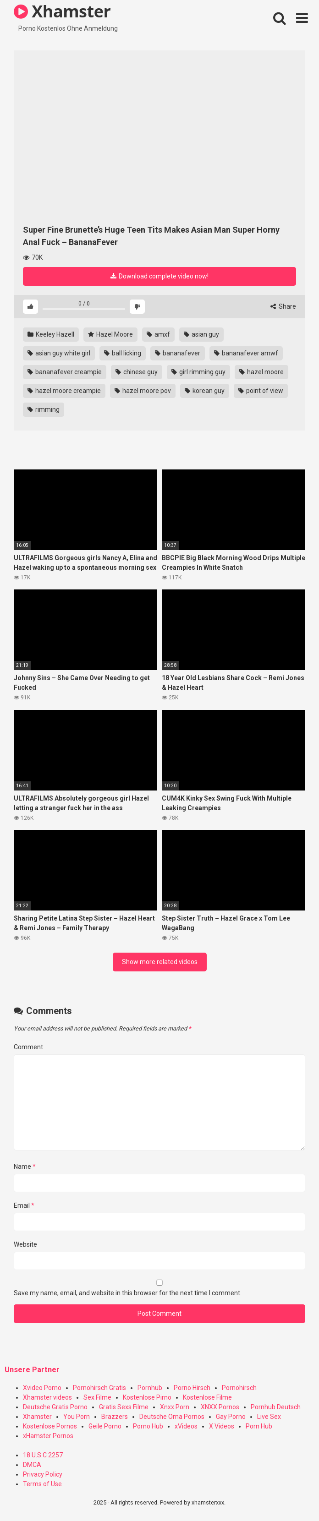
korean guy (205, 390)
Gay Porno (231, 1416)
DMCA (32, 1464)
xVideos (186, 1426)
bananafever (177, 353)
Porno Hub (148, 1426)
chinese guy (137, 372)
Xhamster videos (47, 1397)
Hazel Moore (110, 334)
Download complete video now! (159, 276)
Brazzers (114, 1416)
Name (25, 1166)
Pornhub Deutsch (276, 1407)
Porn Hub (259, 1426)
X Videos (221, 1426)
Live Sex (269, 1416)
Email (24, 1205)
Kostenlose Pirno (147, 1397)
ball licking (122, 353)
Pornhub (150, 1387)
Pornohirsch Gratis (99, 1387)
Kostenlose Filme (207, 1397)
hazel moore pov (143, 390)
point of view (260, 390)
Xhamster (37, 1416)
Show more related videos (160, 961)
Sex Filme (97, 1397)
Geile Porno (104, 1426)
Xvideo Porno (42, 1387)
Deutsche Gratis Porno (55, 1407)
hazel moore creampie (64, 390)
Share (283, 306)
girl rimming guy (198, 372)
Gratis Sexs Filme (123, 1407)
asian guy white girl (59, 353)
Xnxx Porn (174, 1407)
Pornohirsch (239, 1387)
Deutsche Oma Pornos (171, 1416)
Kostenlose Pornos (50, 1426)
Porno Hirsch (192, 1387)
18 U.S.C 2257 (43, 1455)
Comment (28, 1047)
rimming (44, 409)
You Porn (76, 1416)
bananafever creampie (65, 372)
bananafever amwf (246, 353)
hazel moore (261, 372)
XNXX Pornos (220, 1407)
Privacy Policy (42, 1474)
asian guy (201, 334)
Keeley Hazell (51, 334)
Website (25, 1244)
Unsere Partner (32, 1369)
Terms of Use (42, 1484)
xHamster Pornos (48, 1435)
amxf (158, 334)
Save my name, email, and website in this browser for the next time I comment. (128, 1293)
